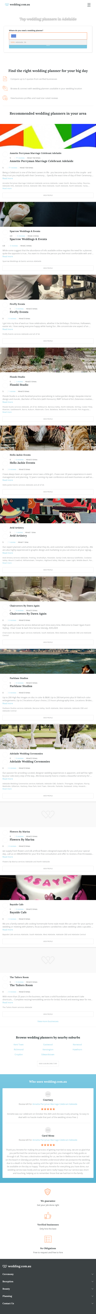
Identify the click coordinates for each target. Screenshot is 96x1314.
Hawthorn (77, 1049)
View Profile (48, 195)
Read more (7, 178)
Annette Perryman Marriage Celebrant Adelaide (54, 1104)
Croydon (19, 1054)
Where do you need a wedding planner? (26, 30)
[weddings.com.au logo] (17, 4)
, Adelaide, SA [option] (18, 42)
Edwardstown (48, 1054)
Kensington (48, 1049)
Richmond (19, 1049)
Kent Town (19, 1044)
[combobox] (48, 36)
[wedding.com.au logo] (16, 1267)
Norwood (77, 1044)
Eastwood (48, 1044)
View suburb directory (48, 1064)
